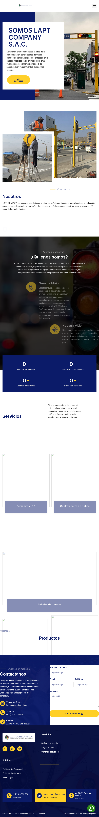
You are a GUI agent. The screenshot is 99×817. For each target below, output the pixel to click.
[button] (94, 6)
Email (52, 679)
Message (54, 691)
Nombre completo (58, 667)
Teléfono (79, 679)
